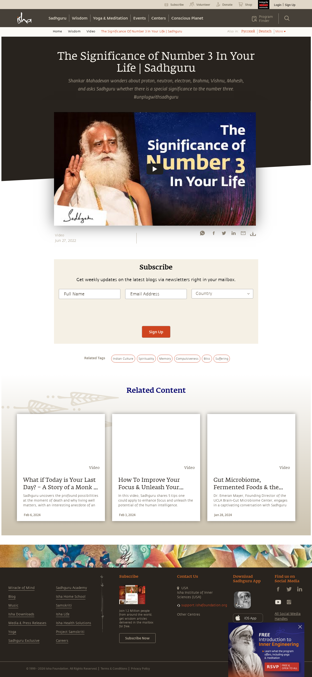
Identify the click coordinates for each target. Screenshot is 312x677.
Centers (158, 17)
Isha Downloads (21, 614)
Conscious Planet (187, 17)
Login (278, 5)
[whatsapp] (202, 234)
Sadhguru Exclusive (24, 640)
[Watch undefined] (155, 168)
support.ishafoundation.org (204, 605)
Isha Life (62, 614)
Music (13, 605)
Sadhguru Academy (71, 588)
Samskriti (64, 605)
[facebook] (213, 234)
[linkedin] (233, 234)
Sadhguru (57, 17)
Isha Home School (70, 596)
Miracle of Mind (21, 588)
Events (139, 17)
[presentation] (156, 312)
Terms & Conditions (114, 668)
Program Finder (266, 19)
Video (91, 31)
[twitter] (223, 234)
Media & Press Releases (27, 623)
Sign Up (290, 5)
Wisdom (80, 17)
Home (57, 31)
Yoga (12, 632)
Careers (62, 640)
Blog (11, 596)
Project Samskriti (70, 632)
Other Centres (188, 614)
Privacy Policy (140, 668)
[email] (243, 234)
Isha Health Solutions (73, 623)
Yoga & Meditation (110, 17)
